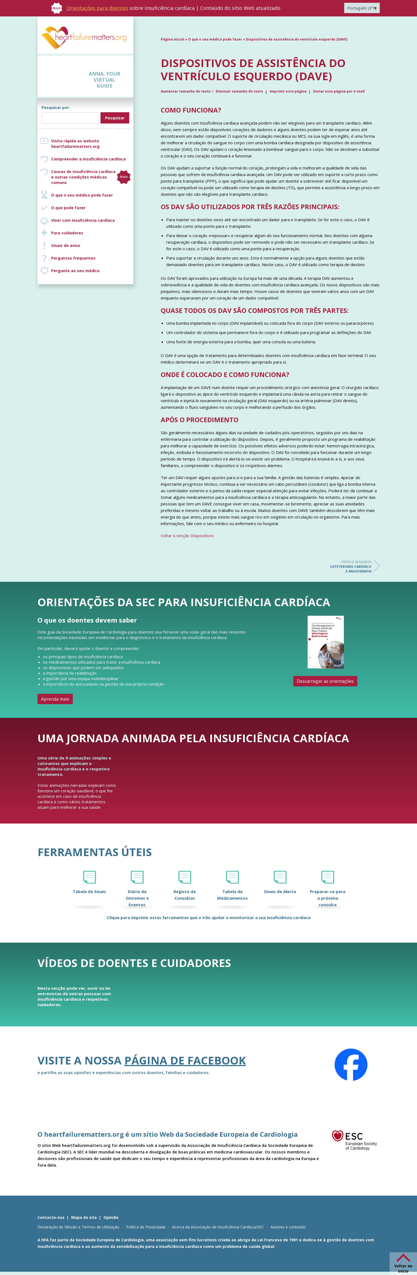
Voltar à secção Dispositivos (187, 535)
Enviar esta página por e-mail (339, 91)
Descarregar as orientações (325, 681)
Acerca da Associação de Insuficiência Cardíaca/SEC (218, 1227)
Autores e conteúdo (288, 1227)
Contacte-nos (51, 1217)
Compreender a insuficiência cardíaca (88, 159)
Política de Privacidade (146, 1227)
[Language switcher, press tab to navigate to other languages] (362, 8)
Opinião (111, 1217)
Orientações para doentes (97, 8)
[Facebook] (351, 1064)
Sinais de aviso (65, 245)
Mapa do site (84, 1217)
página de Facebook (185, 1060)
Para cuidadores (67, 232)
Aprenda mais (55, 699)
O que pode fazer (68, 207)
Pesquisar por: (56, 107)
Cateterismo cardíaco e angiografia (350, 567)
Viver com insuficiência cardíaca (83, 220)
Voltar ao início (403, 1268)
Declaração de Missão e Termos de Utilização (78, 1227)
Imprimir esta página (288, 91)
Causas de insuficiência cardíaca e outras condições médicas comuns (91, 177)
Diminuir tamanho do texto (239, 91)
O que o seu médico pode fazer (82, 195)
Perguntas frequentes (73, 258)
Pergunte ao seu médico (75, 270)
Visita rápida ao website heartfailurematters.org (75, 143)
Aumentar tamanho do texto (186, 91)
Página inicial (172, 39)
